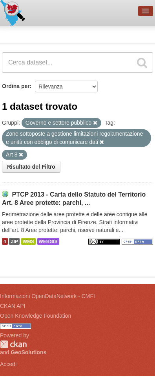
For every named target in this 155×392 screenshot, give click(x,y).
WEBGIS (48, 241)
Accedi (8, 364)
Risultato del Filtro (31, 167)
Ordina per (16, 86)
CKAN (13, 344)
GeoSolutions (28, 352)
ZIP (14, 241)
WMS (28, 241)
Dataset (14, 33)
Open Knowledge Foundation (35, 316)
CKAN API (13, 306)
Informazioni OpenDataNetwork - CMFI (47, 296)
